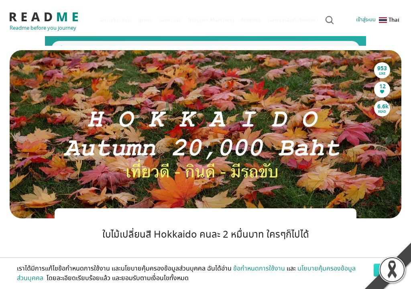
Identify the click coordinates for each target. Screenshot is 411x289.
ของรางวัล (170, 20)
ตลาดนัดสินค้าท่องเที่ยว (293, 20)
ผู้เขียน (145, 20)
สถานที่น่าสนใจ (116, 20)
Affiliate (250, 20)
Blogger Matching (211, 20)
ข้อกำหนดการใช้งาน (259, 268)
